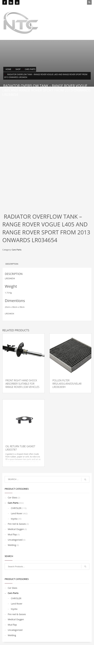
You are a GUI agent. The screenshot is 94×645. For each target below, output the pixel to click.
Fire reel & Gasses (17, 523)
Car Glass (12, 497)
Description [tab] (11, 263)
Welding (12, 545)
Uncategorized (15, 539)
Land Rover (16, 513)
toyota (14, 518)
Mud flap (12, 534)
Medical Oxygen (16, 529)
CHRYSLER (16, 508)
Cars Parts (16, 249)
